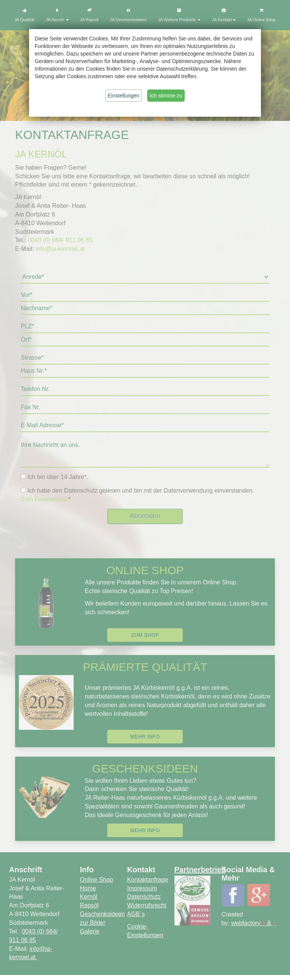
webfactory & (253, 923)
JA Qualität (24, 15)
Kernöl (88, 896)
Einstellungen (123, 96)
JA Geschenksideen (128, 15)
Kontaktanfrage (147, 879)
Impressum (142, 888)
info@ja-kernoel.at (60, 249)
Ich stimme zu (166, 96)
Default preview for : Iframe (145, 401)
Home (88, 888)
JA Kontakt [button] (224, 15)
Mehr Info (145, 737)
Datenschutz (144, 896)
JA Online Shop (261, 15)
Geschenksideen (102, 914)
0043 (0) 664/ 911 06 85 (60, 240)
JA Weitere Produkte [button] (179, 15)
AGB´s (136, 914)
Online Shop (96, 879)
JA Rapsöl (89, 15)
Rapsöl (89, 905)
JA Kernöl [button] (57, 15)
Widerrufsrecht (147, 905)
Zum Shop (145, 635)
